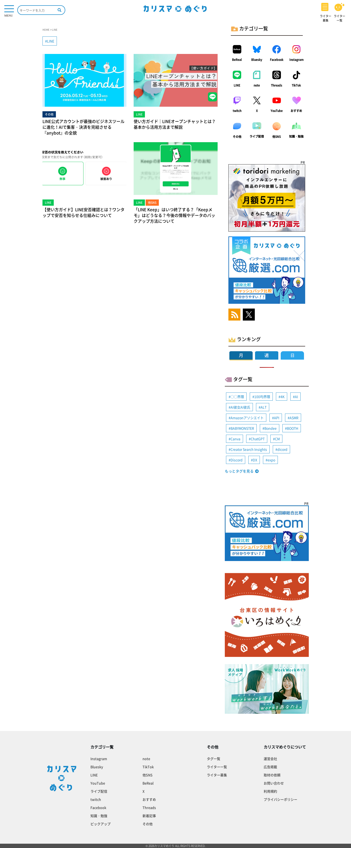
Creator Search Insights (249, 449)
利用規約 (270, 791)
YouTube (277, 111)
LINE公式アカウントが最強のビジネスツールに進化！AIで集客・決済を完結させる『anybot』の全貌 (83, 127)
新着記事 (149, 815)
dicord (282, 449)
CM (277, 438)
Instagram (296, 60)
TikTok (296, 85)
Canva (235, 438)
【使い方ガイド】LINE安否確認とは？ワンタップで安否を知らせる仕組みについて (83, 212)
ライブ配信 (257, 136)
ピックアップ (100, 823)
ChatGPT (258, 438)
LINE (237, 85)
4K (282, 396)
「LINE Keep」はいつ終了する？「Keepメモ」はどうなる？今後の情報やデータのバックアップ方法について (174, 215)
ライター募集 (217, 774)
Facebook (276, 60)
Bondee (270, 428)
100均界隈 (262, 396)
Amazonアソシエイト (247, 417)
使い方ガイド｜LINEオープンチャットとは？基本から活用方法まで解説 (175, 124)
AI (296, 396)
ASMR (294, 417)
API (276, 417)
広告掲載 (270, 766)
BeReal (237, 60)
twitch (237, 111)
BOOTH (292, 428)
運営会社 (270, 758)
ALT (264, 407)
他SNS (276, 137)
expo (271, 459)
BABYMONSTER (242, 428)
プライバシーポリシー (280, 799)
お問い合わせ (274, 783)
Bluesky (256, 60)
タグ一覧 (213, 758)
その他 (237, 137)
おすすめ (296, 111)
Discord (237, 459)
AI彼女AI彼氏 (240, 407)
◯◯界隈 (237, 396)
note (257, 85)
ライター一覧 (217, 766)
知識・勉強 (296, 136)
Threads (276, 85)
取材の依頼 (272, 774)
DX (255, 459)
